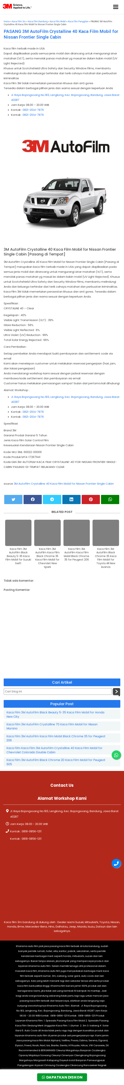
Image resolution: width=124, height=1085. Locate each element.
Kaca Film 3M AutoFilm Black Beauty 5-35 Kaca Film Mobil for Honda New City (55, 714)
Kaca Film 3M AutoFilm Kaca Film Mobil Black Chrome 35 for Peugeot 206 (76, 554)
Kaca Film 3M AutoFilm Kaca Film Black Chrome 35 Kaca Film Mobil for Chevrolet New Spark (47, 558)
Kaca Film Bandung (38, 21)
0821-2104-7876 (33, 110)
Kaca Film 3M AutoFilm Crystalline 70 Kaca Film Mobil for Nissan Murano (52, 726)
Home (7, 21)
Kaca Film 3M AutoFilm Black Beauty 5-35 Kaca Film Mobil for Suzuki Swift (18, 556)
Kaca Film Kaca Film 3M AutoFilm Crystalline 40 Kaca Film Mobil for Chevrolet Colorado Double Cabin (54, 750)
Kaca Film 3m (19, 21)
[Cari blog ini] (58, 691)
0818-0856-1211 (32, 831)
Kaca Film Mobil (58, 21)
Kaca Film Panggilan (78, 21)
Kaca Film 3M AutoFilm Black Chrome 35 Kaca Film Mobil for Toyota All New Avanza (105, 558)
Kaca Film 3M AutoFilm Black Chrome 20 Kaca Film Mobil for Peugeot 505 (55, 762)
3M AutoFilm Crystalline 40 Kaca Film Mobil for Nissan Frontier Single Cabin (64, 484)
